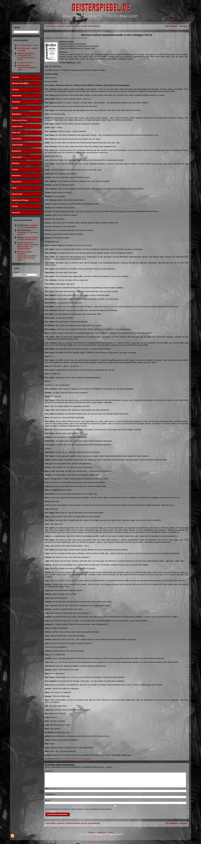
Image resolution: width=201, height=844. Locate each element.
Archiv (15, 272)
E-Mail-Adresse (50, 794)
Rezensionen (16, 182)
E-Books (15, 108)
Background (16, 151)
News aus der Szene (19, 120)
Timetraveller (17, 96)
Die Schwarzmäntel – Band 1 (27, 45)
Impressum (16, 212)
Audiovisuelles (17, 145)
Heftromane (16, 175)
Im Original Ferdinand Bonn (78, 38)
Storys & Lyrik (17, 194)
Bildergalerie (16, 114)
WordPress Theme (102, 842)
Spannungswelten (84, 759)
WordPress (91, 842)
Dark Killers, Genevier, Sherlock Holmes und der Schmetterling (73, 26)
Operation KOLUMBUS (20, 83)
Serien (14, 188)
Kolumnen (15, 163)
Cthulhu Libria (17, 126)
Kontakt (15, 206)
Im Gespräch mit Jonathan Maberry (27, 258)
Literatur (15, 169)
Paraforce (15, 89)
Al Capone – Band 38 (25, 63)
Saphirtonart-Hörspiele (20, 200)
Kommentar (49, 771)
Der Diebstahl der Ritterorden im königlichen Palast (27, 68)
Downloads (16, 102)
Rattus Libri (16, 132)
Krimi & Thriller (64, 759)
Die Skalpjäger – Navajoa (176, 26)
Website (47, 800)
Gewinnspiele (17, 157)
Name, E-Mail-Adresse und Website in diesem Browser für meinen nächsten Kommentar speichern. (79, 809)
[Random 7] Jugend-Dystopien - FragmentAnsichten (24, 254)
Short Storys (16, 139)
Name (47, 788)
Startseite (15, 77)
